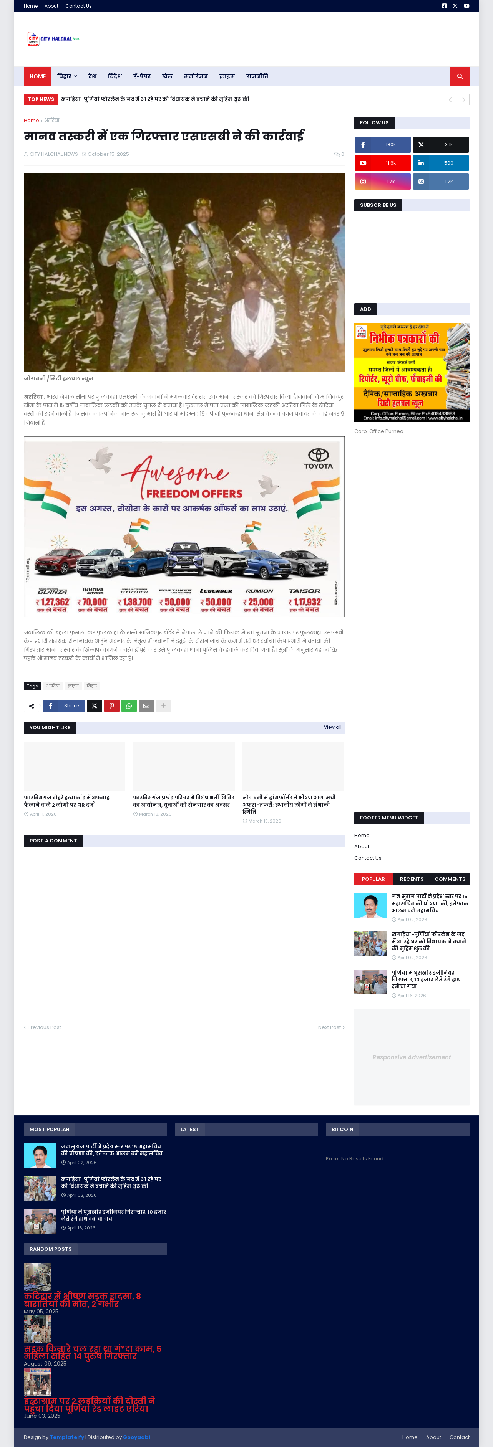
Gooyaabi (136, 1437)
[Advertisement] (412, 493)
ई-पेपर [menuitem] (142, 76)
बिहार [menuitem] (64, 76)
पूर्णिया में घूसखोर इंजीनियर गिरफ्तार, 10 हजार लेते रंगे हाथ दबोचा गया (426, 980)
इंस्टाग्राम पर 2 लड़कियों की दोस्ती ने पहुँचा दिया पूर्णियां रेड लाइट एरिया (89, 1405)
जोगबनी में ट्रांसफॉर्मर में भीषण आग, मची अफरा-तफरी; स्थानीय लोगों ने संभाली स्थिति (288, 805)
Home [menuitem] (38, 76)
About (51, 6)
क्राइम (73, 686)
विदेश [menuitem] (115, 76)
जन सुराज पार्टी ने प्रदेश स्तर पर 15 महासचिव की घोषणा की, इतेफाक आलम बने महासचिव (430, 903)
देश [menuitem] (92, 76)
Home (31, 6)
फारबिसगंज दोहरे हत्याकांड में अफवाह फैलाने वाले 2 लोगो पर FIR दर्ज (67, 801)
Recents (412, 879)
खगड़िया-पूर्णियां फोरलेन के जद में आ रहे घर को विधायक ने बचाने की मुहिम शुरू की (155, 99)
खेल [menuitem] (167, 76)
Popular (373, 879)
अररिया (51, 120)
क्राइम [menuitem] (227, 76)
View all (333, 727)
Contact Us (78, 6)
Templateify (67, 1437)
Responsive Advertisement (412, 1057)
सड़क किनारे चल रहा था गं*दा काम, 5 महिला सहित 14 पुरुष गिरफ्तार (93, 1352)
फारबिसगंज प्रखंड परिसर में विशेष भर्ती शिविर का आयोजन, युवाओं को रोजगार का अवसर (183, 801)
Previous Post (44, 1027)
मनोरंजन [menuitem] (196, 76)
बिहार (92, 686)
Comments (450, 879)
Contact (460, 1437)
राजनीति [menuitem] (257, 76)
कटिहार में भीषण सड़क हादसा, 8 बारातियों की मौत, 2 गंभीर (82, 1300)
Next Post (329, 1027)
